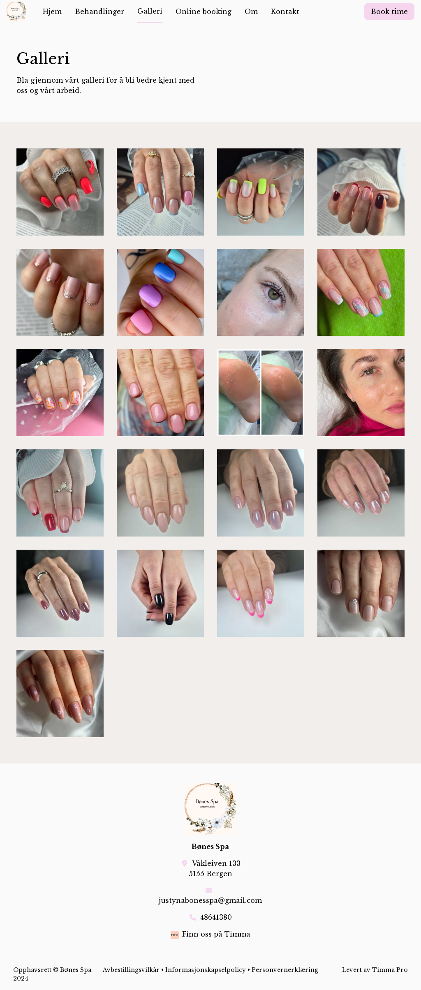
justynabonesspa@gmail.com (210, 900)
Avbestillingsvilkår (131, 970)
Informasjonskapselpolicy (205, 970)
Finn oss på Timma (216, 934)
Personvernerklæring (285, 970)
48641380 (216, 917)
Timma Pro (390, 970)
